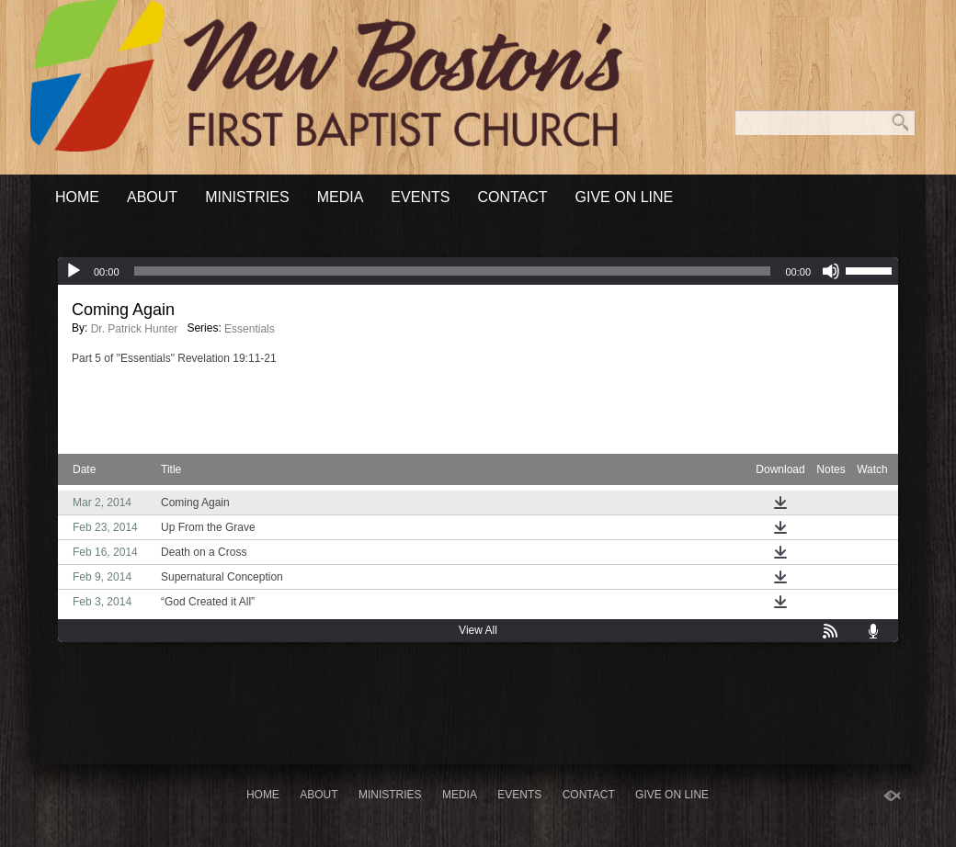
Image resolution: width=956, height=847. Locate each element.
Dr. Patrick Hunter (134, 328)
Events (420, 197)
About (152, 197)
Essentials (249, 328)
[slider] (452, 271)
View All (478, 630)
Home (77, 197)
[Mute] (831, 271)
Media (340, 197)
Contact (512, 197)
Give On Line (624, 197)
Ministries (247, 197)
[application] (478, 271)
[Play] (73, 271)
